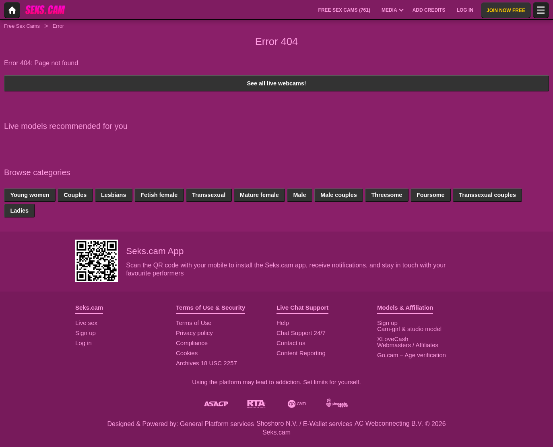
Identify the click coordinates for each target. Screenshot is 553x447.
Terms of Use (193, 322)
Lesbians (113, 195)
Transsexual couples (487, 195)
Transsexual (208, 195)
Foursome (431, 195)
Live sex (86, 322)
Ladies (19, 210)
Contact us (290, 342)
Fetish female (158, 195)
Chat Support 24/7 (301, 332)
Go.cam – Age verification (411, 355)
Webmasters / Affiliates (407, 344)
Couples (75, 195)
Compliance (192, 342)
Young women (29, 195)
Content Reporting (301, 353)
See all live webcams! (276, 83)
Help (282, 322)
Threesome (386, 195)
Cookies (187, 353)
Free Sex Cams (22, 26)
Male (299, 195)
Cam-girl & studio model (409, 328)
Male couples (338, 195)
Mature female (259, 195)
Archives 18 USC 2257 (206, 363)
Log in (83, 342)
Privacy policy (194, 332)
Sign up (85, 332)
